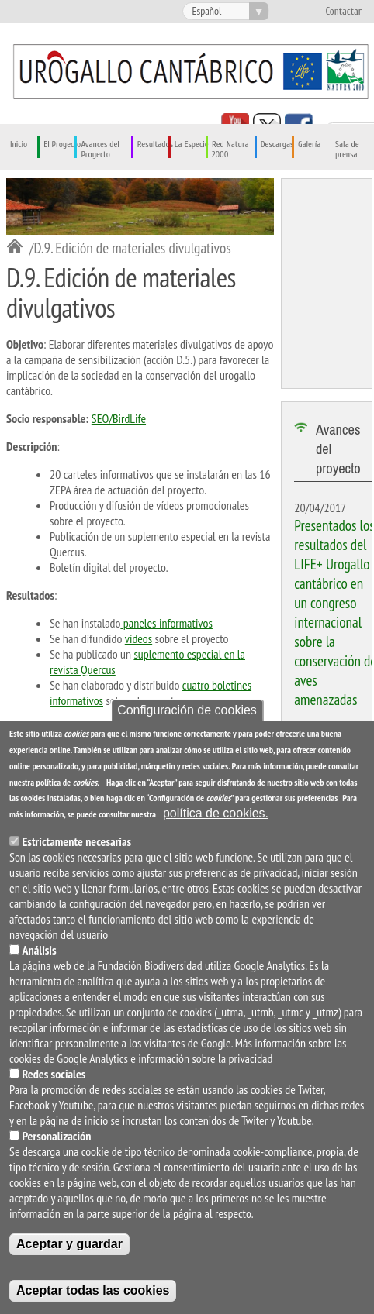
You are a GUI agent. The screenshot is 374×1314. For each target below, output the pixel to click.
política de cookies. (215, 813)
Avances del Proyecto (100, 149)
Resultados (155, 144)
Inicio (18, 144)
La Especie (192, 144)
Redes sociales (53, 1074)
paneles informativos (166, 623)
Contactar (343, 11)
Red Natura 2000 (230, 149)
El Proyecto (62, 144)
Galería (309, 144)
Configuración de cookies (187, 710)
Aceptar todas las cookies (92, 1290)
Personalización (56, 1136)
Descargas (277, 144)
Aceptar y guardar (69, 1243)
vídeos (138, 638)
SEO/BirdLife (119, 418)
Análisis (39, 950)
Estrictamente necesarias (76, 841)
